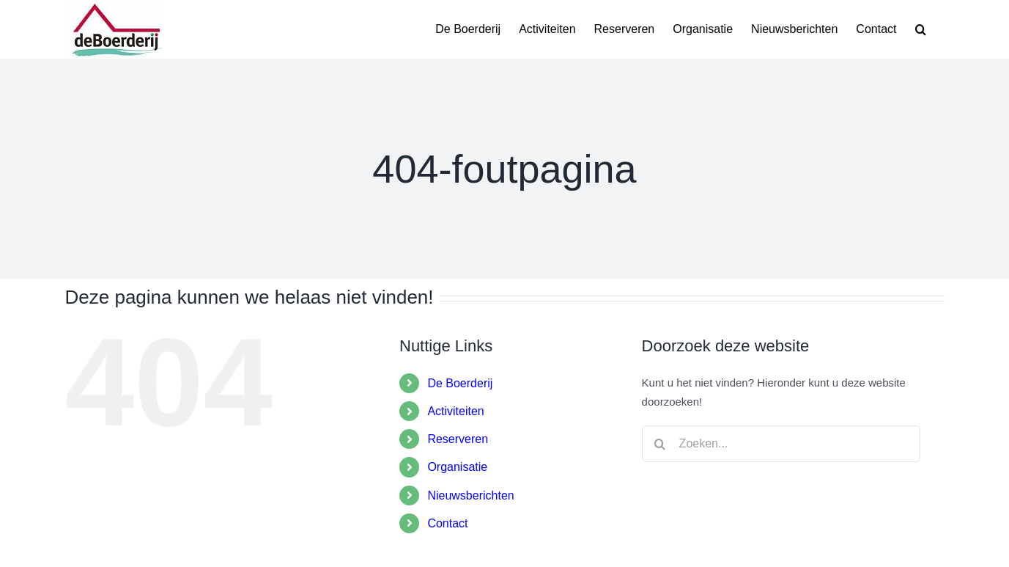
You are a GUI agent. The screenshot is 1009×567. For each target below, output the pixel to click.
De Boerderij (459, 383)
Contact (447, 523)
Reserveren (457, 439)
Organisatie (457, 467)
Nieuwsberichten (470, 495)
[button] (920, 29)
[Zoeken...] (781, 443)
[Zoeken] (660, 443)
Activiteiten (455, 411)
